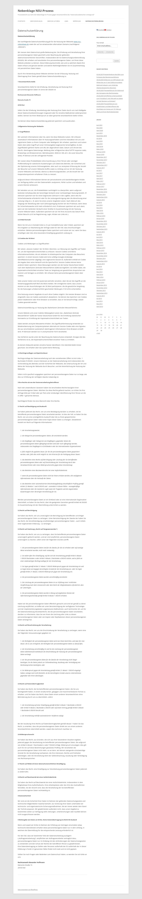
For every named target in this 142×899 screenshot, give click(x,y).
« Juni (98, 333)
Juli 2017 (99, 170)
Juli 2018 (99, 138)
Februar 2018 (101, 152)
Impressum (77, 21)
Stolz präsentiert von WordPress (28, 890)
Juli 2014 (99, 266)
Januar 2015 (100, 250)
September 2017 (102, 165)
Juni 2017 (99, 173)
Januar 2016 (100, 218)
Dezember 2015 (102, 221)
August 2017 (101, 168)
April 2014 (100, 274)
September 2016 (102, 197)
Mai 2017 (99, 176)
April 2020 (100, 130)
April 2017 (100, 178)
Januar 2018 (100, 154)
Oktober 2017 (101, 162)
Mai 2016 (99, 208)
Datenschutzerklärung (95, 21)
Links (66, 21)
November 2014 (102, 256)
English (100, 30)
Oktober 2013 (101, 290)
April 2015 (100, 242)
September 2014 (102, 261)
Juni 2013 (99, 301)
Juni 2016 (99, 205)
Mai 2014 (99, 272)
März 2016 (100, 213)
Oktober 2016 (101, 194)
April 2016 (100, 210)
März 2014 (100, 277)
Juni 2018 (99, 141)
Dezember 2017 (102, 157)
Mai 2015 (99, 240)
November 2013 (102, 288)
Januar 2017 (100, 186)
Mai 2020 (99, 128)
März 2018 (100, 149)
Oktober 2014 (101, 258)
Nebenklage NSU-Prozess (35, 11)
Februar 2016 (101, 216)
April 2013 (100, 306)
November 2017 (102, 160)
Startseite (21, 21)
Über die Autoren (53, 21)
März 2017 (100, 181)
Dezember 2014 (102, 253)
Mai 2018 (99, 144)
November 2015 (102, 224)
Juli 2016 (99, 202)
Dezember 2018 (102, 136)
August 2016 (101, 200)
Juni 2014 (99, 269)
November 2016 (102, 192)
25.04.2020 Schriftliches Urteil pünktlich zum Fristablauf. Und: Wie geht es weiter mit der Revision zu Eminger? (110, 98)
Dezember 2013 (102, 285)
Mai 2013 (99, 304)
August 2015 (101, 232)
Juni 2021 (99, 125)
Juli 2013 (99, 298)
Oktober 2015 (101, 226)
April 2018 (100, 146)
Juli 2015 (99, 234)
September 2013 (102, 293)
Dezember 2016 (102, 189)
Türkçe (107, 30)
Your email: (100, 43)
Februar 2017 (101, 184)
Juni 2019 (99, 133)
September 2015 (102, 229)
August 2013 (101, 296)
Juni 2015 (99, 237)
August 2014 (101, 264)
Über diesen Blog (36, 21)
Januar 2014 (100, 282)
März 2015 (100, 245)
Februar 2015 (101, 248)
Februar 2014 (101, 280)
